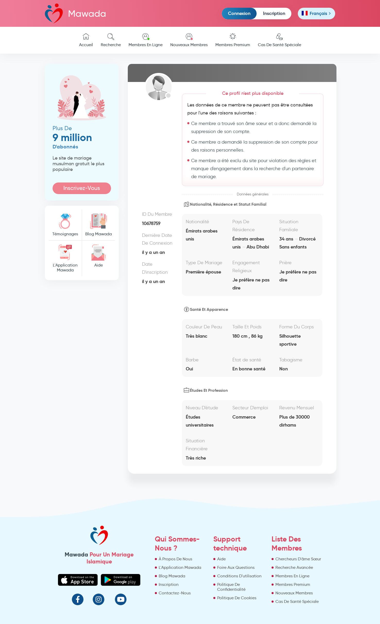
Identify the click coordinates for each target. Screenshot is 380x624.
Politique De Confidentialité (231, 587)
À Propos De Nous (175, 558)
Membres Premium (232, 40)
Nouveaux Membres (189, 40)
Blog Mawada (98, 224)
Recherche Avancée (294, 567)
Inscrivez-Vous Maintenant (81, 189)
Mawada (75, 13)
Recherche (111, 40)
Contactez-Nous (175, 592)
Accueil (86, 40)
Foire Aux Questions (236, 567)
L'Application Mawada (65, 258)
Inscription (274, 13)
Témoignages (65, 224)
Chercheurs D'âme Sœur (298, 558)
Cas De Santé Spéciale (279, 40)
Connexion (239, 13)
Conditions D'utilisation (239, 575)
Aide (98, 256)
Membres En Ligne (146, 40)
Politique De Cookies (236, 597)
